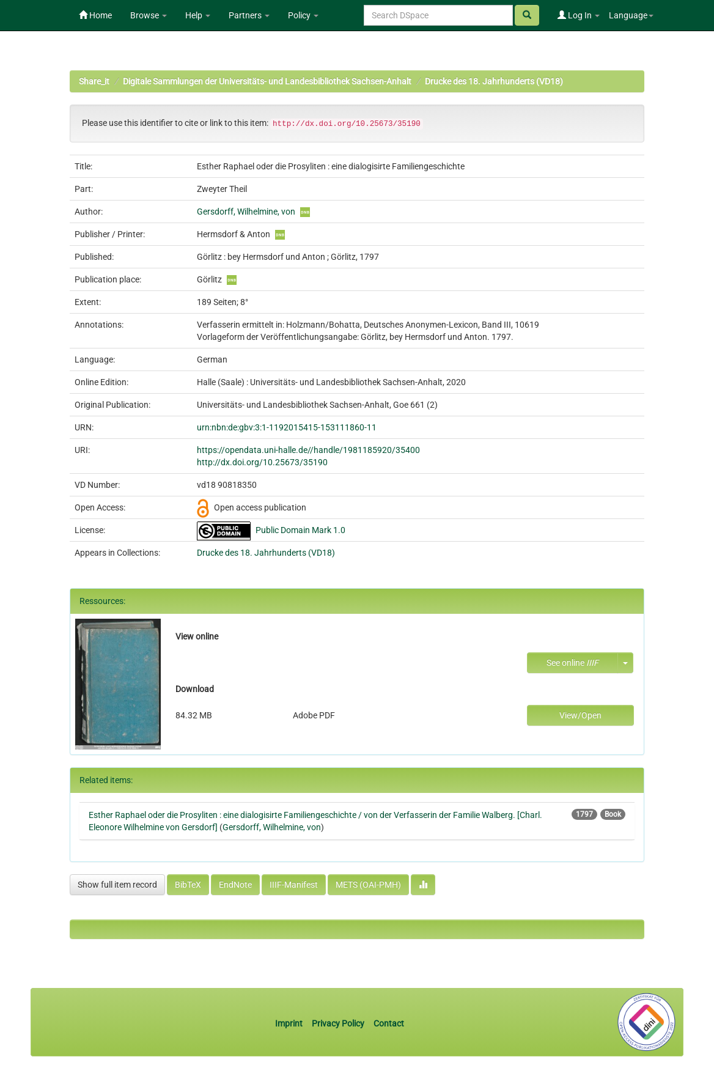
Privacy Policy (338, 1023)
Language (631, 15)
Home (95, 15)
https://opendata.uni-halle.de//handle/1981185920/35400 (308, 450)
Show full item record (117, 885)
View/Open (580, 715)
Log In (579, 15)
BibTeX (188, 885)
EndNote (235, 885)
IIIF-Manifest (294, 885)
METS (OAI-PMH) (368, 885)
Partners (249, 15)
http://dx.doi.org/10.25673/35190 (262, 462)
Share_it (94, 81)
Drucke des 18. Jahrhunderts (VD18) (494, 81)
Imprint (289, 1023)
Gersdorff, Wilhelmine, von (246, 211)
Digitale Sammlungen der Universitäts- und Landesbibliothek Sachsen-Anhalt (267, 81)
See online (572, 663)
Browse (148, 15)
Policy (303, 15)
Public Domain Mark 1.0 (300, 530)
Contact (389, 1023)
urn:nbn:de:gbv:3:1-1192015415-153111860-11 (287, 427)
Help (197, 15)
